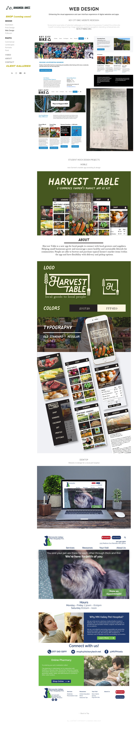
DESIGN (8, 21)
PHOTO (8, 38)
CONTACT (9, 62)
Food (7, 50)
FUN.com (8, 33)
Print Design (10, 28)
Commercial (9, 42)
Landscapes (9, 45)
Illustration (9, 25)
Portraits (8, 47)
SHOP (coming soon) (18, 16)
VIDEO (8, 55)
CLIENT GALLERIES (18, 65)
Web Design (9, 30)
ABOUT (8, 58)
